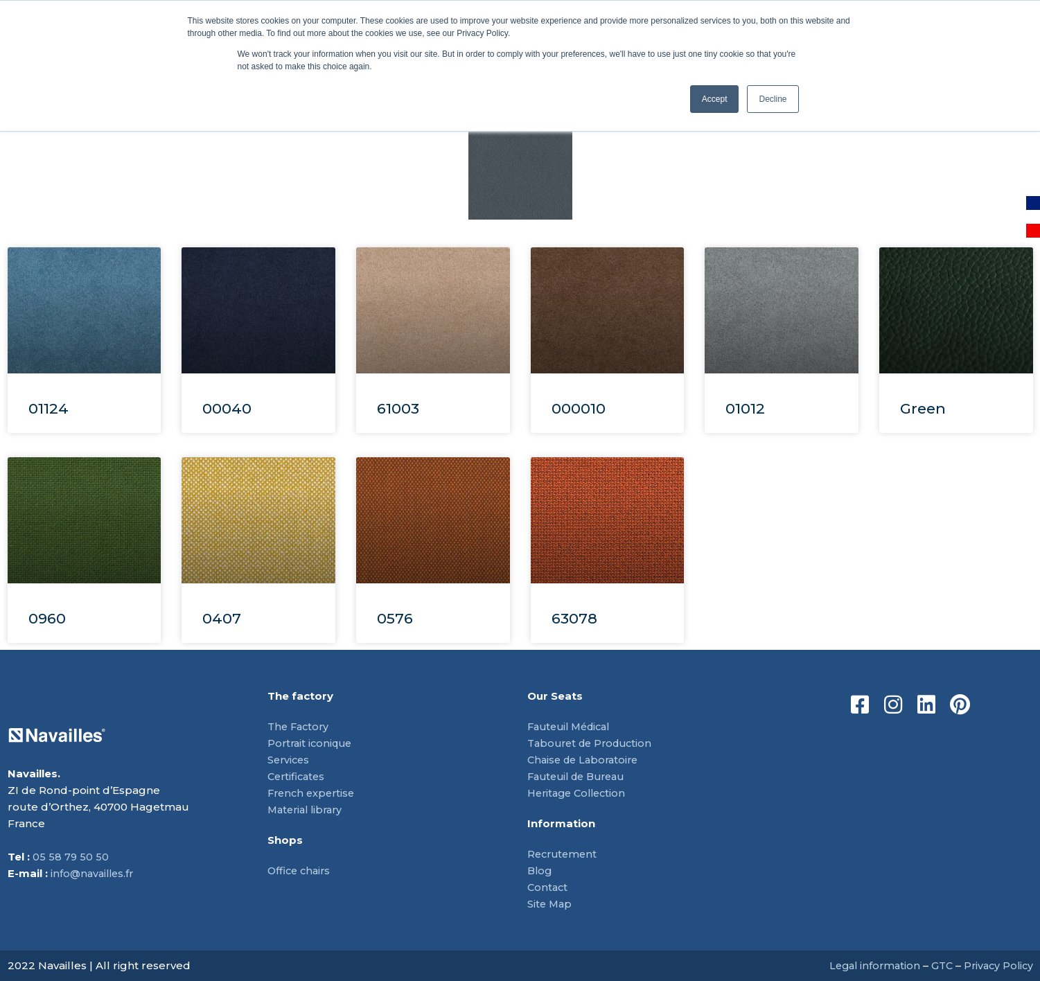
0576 (395, 618)
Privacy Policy (996, 965)
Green (923, 408)
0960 (47, 618)
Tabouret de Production (593, 743)
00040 (227, 408)
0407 (221, 618)
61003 (398, 408)
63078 (574, 618)
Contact (548, 887)
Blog (540, 870)
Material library (308, 809)
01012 (745, 408)
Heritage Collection (580, 792)
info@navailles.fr (94, 873)
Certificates (297, 776)
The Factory (300, 726)
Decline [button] (772, 99)
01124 (48, 408)
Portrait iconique (312, 743)
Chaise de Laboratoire (586, 759)
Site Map (550, 903)
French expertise (313, 792)
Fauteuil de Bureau (580, 776)
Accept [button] (715, 99)
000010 (579, 408)
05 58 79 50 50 (71, 856)
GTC (937, 965)
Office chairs (300, 870)
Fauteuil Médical (572, 726)
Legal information (867, 965)
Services (289, 759)
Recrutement (564, 853)
